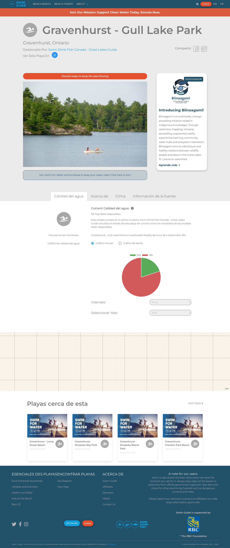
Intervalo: (98, 302)
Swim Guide (110, 481)
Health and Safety (22, 492)
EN (215, 4)
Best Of (16, 504)
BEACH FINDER (63, 4)
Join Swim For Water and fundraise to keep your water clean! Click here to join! (85, 175)
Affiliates (108, 486)
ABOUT (80, 4)
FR (222, 4)
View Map (63, 486)
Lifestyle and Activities (25, 486)
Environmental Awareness (27, 481)
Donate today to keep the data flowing (85, 76)
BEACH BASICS (42, 4)
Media (106, 498)
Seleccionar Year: (104, 313)
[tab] (69, 196)
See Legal (111, 544)
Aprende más (169, 165)
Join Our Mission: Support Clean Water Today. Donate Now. (115, 12)
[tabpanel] (115, 261)
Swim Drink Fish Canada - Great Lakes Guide (82, 49)
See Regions (64, 481)
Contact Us (109, 504)
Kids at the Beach (22, 498)
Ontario (60, 43)
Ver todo (195, 403)
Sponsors (108, 492)
